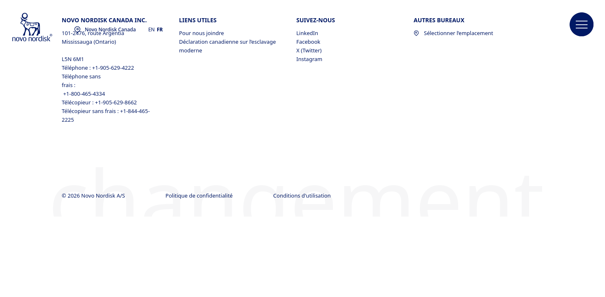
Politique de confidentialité (199, 195)
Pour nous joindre (201, 33)
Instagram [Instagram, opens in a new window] (309, 59)
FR (160, 29)
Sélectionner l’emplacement (453, 33)
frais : (68, 85)
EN (151, 29)
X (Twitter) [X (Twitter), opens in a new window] (308, 50)
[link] (589, 122)
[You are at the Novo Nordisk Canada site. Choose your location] (105, 29)
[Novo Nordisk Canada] (43, 27)
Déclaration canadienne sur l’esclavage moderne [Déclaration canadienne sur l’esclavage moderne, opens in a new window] (227, 46)
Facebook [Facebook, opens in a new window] (308, 41)
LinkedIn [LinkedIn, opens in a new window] (307, 33)
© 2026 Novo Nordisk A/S (94, 195)
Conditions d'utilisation (302, 195)
